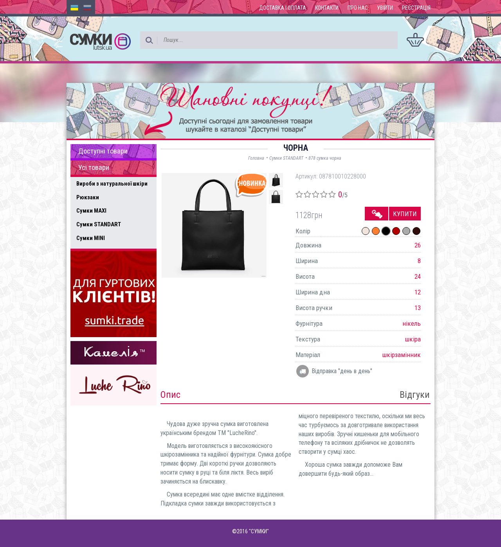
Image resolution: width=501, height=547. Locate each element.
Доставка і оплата (282, 8)
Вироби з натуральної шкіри (112, 183)
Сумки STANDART (98, 224)
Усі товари (93, 167)
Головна (256, 158)
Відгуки (415, 394)
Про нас (358, 8)
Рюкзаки (87, 197)
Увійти (385, 8)
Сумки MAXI (91, 210)
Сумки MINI (90, 238)
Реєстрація (416, 8)
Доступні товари (103, 151)
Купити (405, 214)
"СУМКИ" (259, 531)
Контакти (327, 8)
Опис (170, 394)
